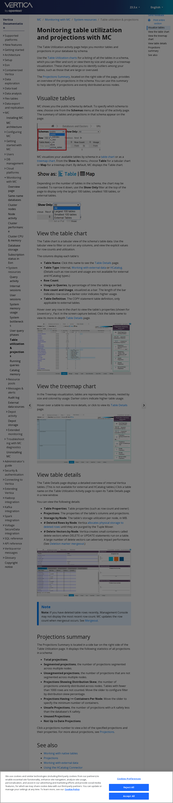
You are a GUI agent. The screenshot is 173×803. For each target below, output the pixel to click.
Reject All (128, 791)
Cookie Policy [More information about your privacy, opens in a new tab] (72, 793)
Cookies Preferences (129, 783)
